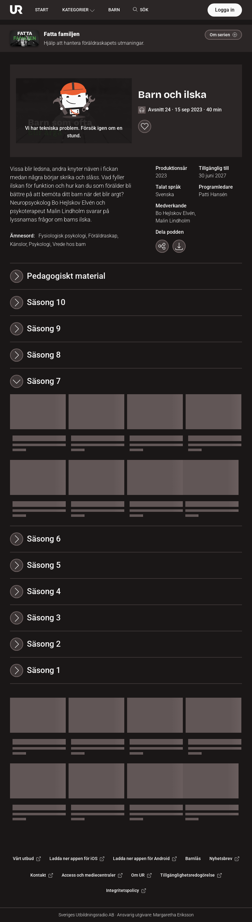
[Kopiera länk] (162, 246)
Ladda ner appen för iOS (76, 858)
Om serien (223, 34)
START (42, 9)
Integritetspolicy (126, 890)
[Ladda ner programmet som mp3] (179, 246)
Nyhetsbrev (224, 858)
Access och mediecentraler (92, 875)
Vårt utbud (27, 858)
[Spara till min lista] (144, 126)
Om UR (141, 875)
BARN (114, 9)
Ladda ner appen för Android (145, 858)
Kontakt (41, 875)
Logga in (224, 10)
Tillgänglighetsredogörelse (191, 875)
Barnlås (193, 858)
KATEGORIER (78, 10)
